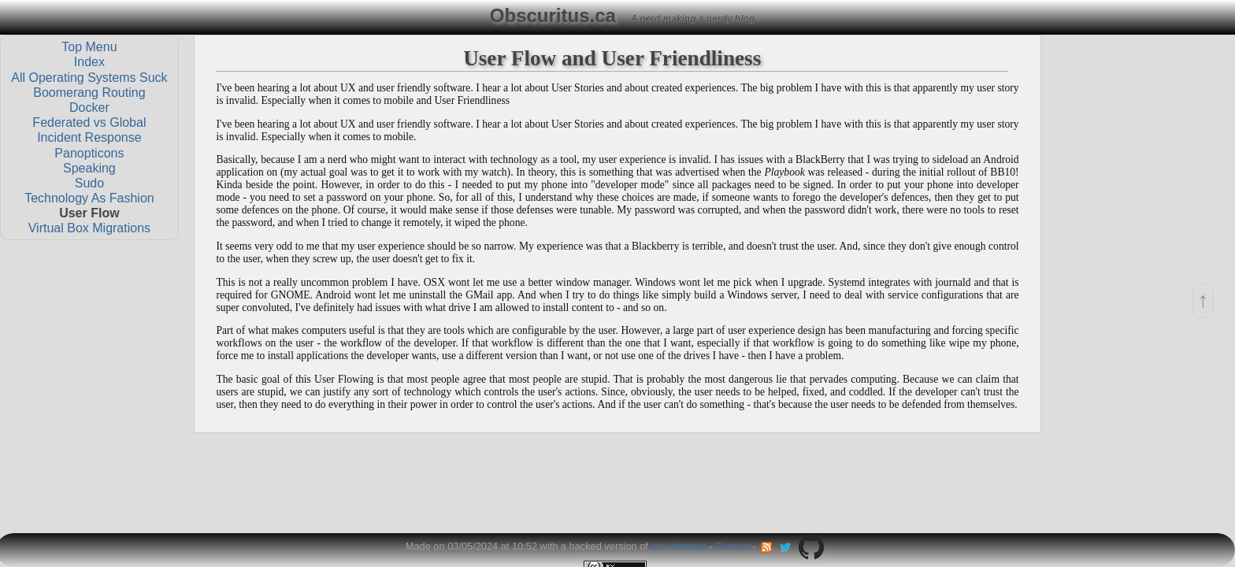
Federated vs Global (89, 122)
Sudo (89, 182)
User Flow (89, 213)
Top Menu (89, 47)
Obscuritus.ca (553, 15)
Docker (89, 107)
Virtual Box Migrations (89, 228)
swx (659, 546)
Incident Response (89, 137)
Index (89, 62)
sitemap (689, 546)
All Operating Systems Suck (89, 76)
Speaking (89, 167)
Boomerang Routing (89, 91)
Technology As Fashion (89, 198)
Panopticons (89, 152)
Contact (732, 546)
